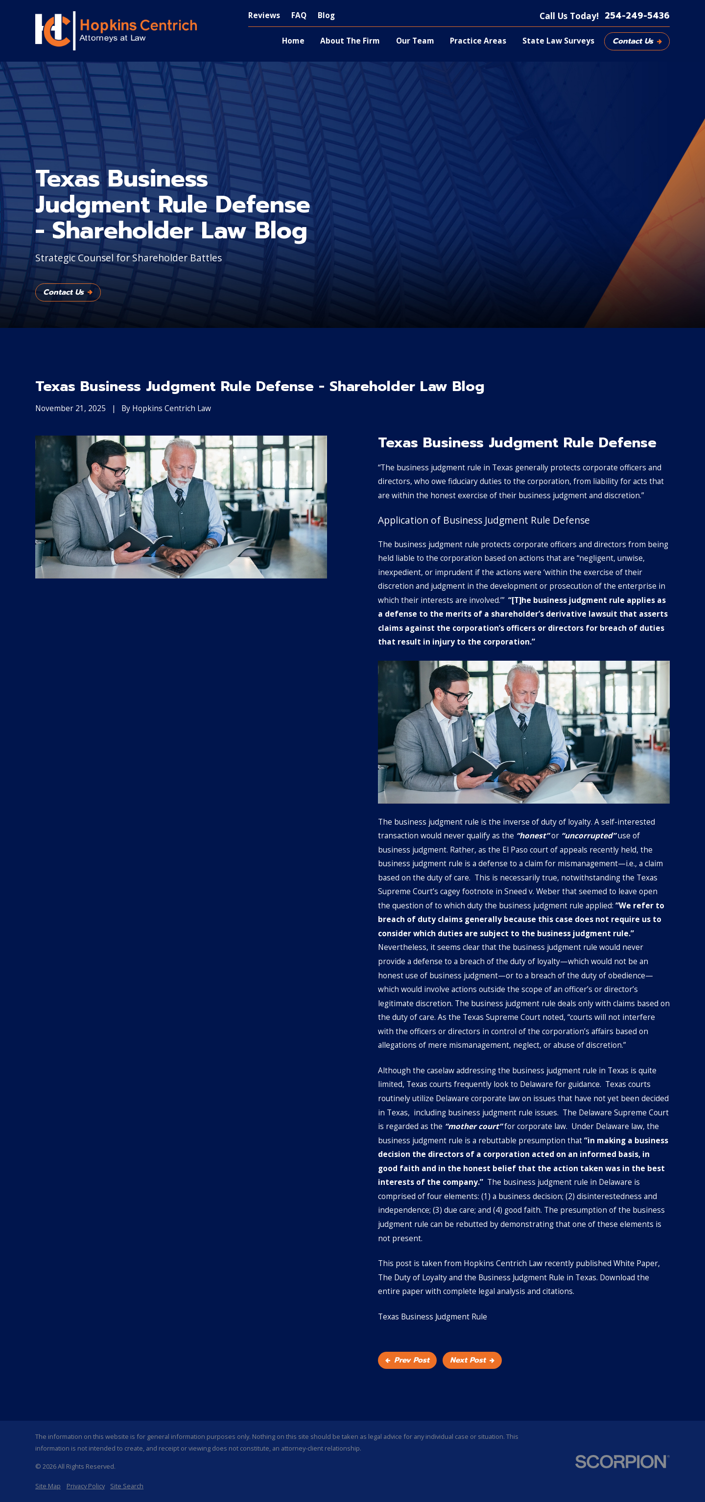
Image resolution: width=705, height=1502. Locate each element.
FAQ (298, 15)
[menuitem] (48, 1486)
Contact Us (637, 41)
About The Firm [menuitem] (350, 41)
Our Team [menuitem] (415, 41)
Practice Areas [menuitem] (478, 41)
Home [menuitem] (293, 41)
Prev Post (407, 1360)
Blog (326, 15)
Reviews (264, 15)
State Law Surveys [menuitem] (558, 41)
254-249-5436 (637, 16)
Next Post (472, 1360)
